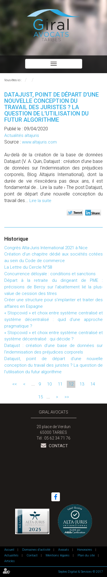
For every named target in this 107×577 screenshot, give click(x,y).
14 (92, 384)
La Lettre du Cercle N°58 (28, 267)
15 (40, 397)
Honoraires (84, 550)
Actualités (11, 555)
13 (82, 384)
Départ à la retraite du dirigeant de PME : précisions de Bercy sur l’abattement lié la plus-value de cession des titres (53, 287)
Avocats (63, 550)
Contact (58, 445)
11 (60, 384)
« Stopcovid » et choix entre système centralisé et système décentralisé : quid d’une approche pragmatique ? (53, 319)
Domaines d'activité (36, 550)
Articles (9, 561)
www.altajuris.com (39, 142)
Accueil (9, 550)
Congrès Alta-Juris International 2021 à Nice (46, 247)
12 (71, 384)
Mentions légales (58, 555)
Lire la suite (40, 200)
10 (49, 384)
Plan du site (86, 555)
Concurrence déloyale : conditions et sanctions (50, 273)
